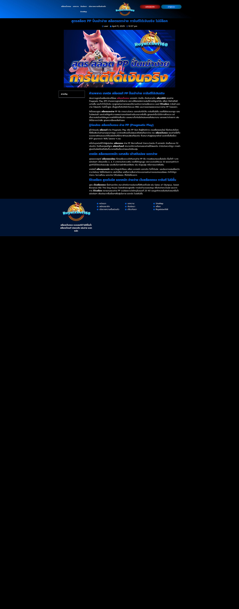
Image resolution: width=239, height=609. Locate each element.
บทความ (76, 6)
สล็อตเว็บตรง (66, 6)
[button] (82, 94)
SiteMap (83, 12)
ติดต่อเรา (83, 6)
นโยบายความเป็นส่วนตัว (97, 6)
